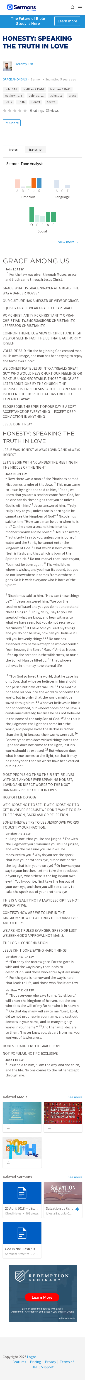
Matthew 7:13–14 (34, 89)
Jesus (8, 102)
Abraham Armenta (17, 1254)
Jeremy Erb (24, 63)
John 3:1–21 (36, 96)
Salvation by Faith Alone (64, 1208)
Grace (72, 96)
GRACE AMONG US (15, 79)
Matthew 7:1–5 (13, 96)
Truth (21, 102)
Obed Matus (13, 1213)
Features (19, 1361)
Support (47, 1367)
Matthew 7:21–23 (60, 89)
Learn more (67, 21)
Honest (36, 102)
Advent (51, 102)
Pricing (35, 1361)
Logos (31, 1356)
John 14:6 (11, 89)
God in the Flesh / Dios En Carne (29, 1249)
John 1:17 (56, 96)
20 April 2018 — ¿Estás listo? (27, 1208)
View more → (68, 242)
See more (75, 1097)
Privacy (50, 1361)
